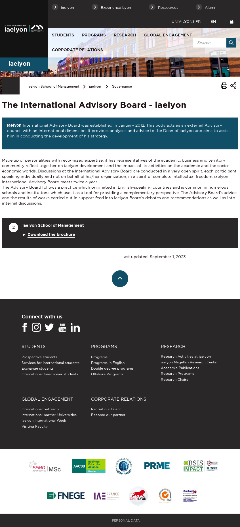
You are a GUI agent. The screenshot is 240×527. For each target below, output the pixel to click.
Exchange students (38, 368)
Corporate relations (77, 50)
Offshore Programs (107, 374)
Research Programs (177, 373)
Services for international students (50, 363)
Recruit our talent (106, 409)
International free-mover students (50, 374)
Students (63, 35)
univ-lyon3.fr (186, 21)
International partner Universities (49, 415)
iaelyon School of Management (53, 86)
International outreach (40, 409)
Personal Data (126, 520)
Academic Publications (180, 368)
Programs (94, 35)
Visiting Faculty (35, 426)
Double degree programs (112, 368)
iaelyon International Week (44, 420)
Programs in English (108, 363)
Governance (122, 86)
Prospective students (39, 357)
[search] (213, 43)
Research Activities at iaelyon (186, 356)
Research (125, 35)
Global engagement (168, 35)
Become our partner (108, 415)
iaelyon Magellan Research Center (189, 362)
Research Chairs (174, 379)
